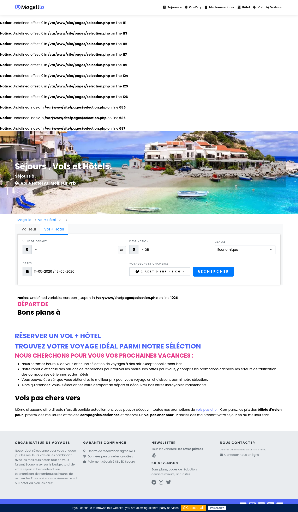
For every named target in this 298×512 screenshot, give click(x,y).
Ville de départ (35, 241)
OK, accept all (193, 508)
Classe (220, 241)
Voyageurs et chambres (149, 263)
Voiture (273, 7)
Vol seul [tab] (29, 229)
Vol (257, 7)
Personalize (217, 508)
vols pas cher (207, 409)
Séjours (171, 7)
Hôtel (244, 7)
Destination (139, 241)
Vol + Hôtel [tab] (54, 229)
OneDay (193, 7)
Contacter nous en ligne (241, 455)
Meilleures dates (219, 7)
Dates (27, 263)
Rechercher (213, 271)
